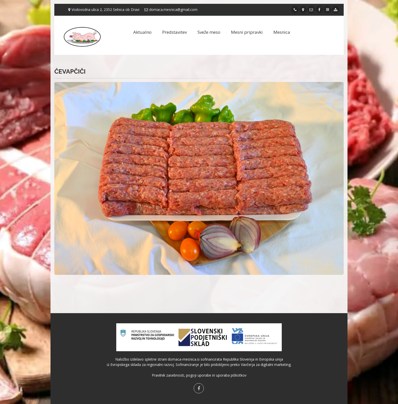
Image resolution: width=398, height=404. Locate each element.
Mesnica (281, 32)
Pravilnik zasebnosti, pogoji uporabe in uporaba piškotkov (199, 375)
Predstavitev (174, 32)
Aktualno (142, 32)
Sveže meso (208, 32)
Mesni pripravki (247, 32)
